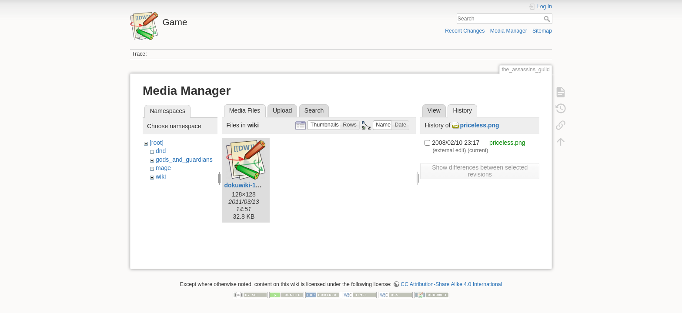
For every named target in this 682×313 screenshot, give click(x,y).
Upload (282, 110)
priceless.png (479, 125)
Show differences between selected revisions (480, 171)
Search (548, 19)
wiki (161, 176)
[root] (157, 142)
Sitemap (542, 31)
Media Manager (508, 31)
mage (163, 167)
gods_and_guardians (184, 159)
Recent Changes (465, 31)
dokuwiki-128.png (249, 185)
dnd (161, 150)
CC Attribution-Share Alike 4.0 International (451, 281)
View (434, 110)
